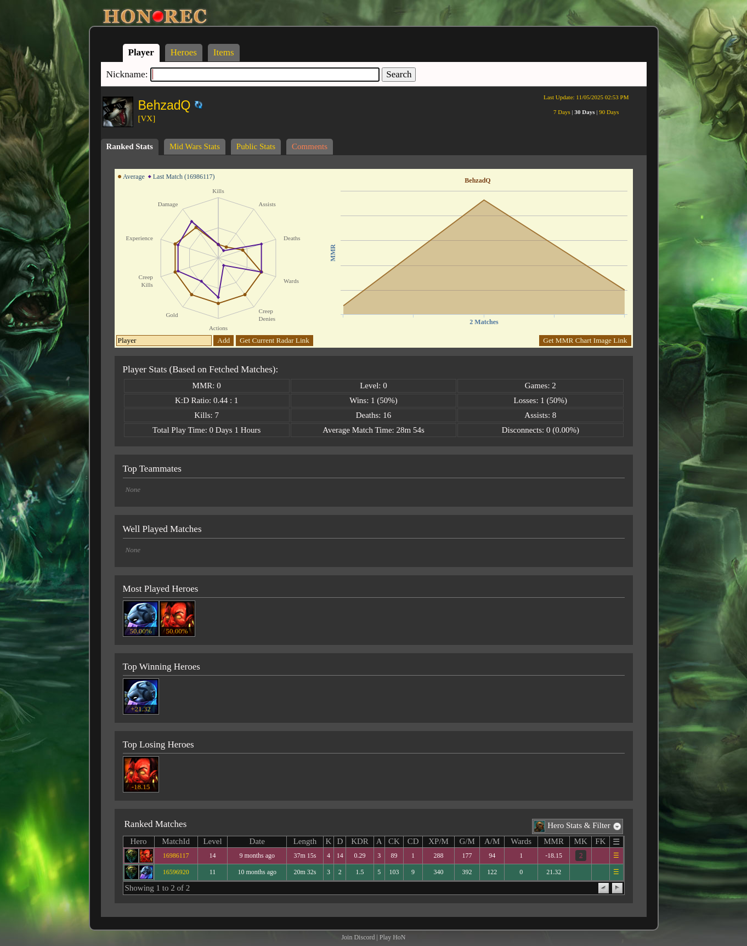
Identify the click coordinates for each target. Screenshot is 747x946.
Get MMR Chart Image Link (585, 340)
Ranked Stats (129, 146)
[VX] (147, 118)
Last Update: (586, 97)
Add (223, 340)
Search (398, 74)
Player (141, 52)
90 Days (609, 112)
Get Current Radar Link (274, 340)
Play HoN (393, 937)
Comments (309, 146)
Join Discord (358, 937)
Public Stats (255, 146)
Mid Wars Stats (194, 146)
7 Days (561, 112)
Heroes (184, 52)
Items (223, 52)
